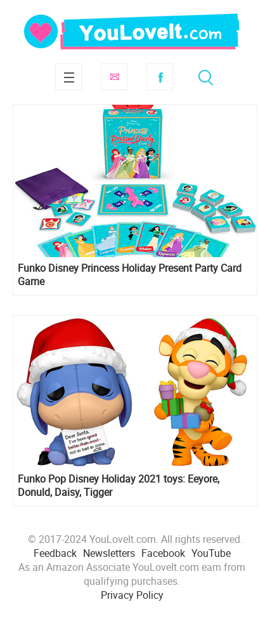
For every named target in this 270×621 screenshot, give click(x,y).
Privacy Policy (132, 595)
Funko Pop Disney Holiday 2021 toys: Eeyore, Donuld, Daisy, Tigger (118, 485)
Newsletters (109, 553)
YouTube (211, 553)
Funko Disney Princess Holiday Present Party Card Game (129, 275)
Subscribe (114, 76)
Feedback (55, 553)
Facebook (159, 76)
